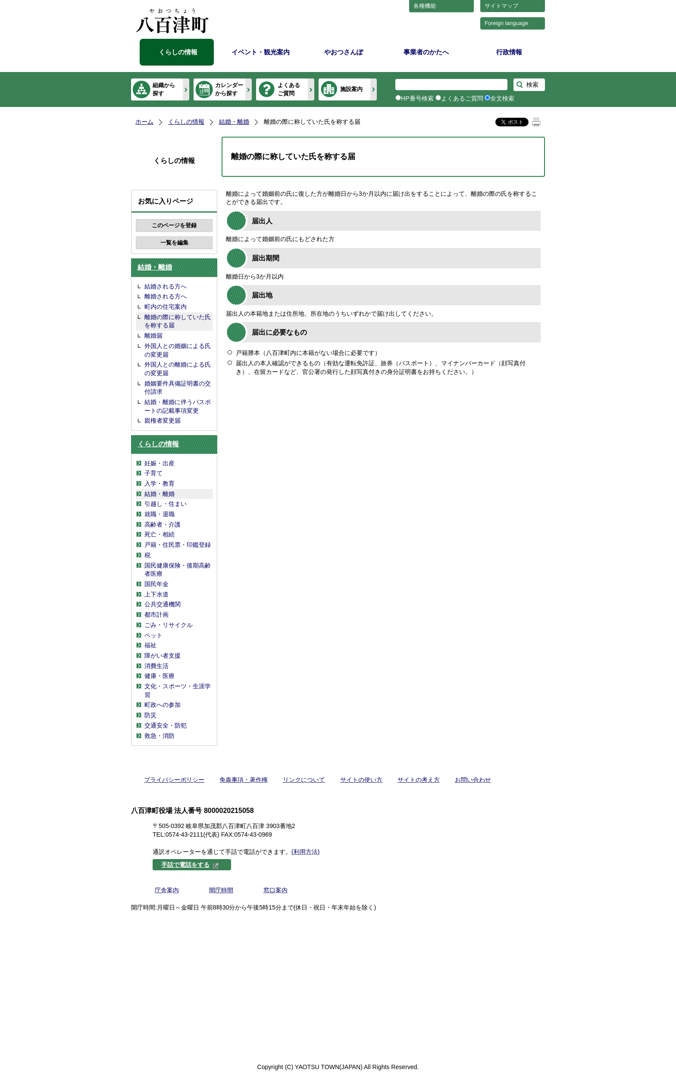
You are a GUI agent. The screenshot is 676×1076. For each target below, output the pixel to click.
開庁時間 (221, 890)
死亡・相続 (159, 534)
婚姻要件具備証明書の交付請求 (177, 387)
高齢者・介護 (162, 524)
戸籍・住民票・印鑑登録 (177, 544)
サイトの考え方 (418, 779)
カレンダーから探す (229, 89)
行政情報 (509, 52)
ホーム (144, 121)
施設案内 (351, 89)
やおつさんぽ (343, 52)
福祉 (150, 645)
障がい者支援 (162, 655)
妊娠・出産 (159, 463)
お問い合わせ (473, 779)
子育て (153, 473)
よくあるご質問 (289, 89)
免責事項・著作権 (243, 779)
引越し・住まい (165, 503)
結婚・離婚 (234, 121)
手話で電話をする (190, 864)
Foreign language (506, 23)
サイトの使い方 (361, 779)
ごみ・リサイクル (168, 624)
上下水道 (156, 594)
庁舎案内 (167, 890)
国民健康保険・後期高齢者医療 (177, 569)
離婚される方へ (165, 296)
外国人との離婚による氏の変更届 (177, 368)
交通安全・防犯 (165, 725)
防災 (150, 715)
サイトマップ (501, 6)
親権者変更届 (162, 420)
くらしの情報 (178, 52)
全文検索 (502, 98)
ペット (153, 635)
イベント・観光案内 (261, 52)
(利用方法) (305, 851)
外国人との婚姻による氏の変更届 (177, 350)
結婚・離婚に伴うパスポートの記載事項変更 (177, 406)
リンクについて (304, 779)
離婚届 (153, 335)
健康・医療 (159, 675)
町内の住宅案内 (165, 306)
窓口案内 (275, 890)
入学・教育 (159, 483)
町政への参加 (162, 704)
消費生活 (156, 665)
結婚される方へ (165, 286)
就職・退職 (159, 514)
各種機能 (424, 6)
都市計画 (156, 614)
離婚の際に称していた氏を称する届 (177, 321)
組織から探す (164, 89)
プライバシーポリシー (174, 779)
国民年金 (156, 583)
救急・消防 (159, 735)
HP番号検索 (417, 98)
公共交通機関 (162, 604)
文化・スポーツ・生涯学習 (177, 690)
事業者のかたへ (426, 52)
